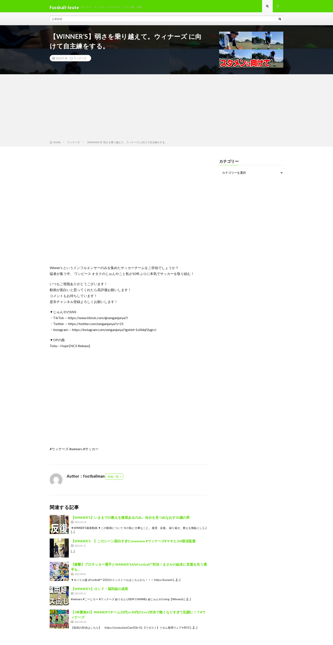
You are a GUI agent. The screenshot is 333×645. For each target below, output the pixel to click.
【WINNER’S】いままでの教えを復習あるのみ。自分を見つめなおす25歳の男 (130, 520)
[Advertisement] (166, 110)
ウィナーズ (80, 60)
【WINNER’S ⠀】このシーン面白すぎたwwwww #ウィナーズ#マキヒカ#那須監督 (133, 543)
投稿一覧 (113, 479)
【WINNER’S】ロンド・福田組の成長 (99, 591)
